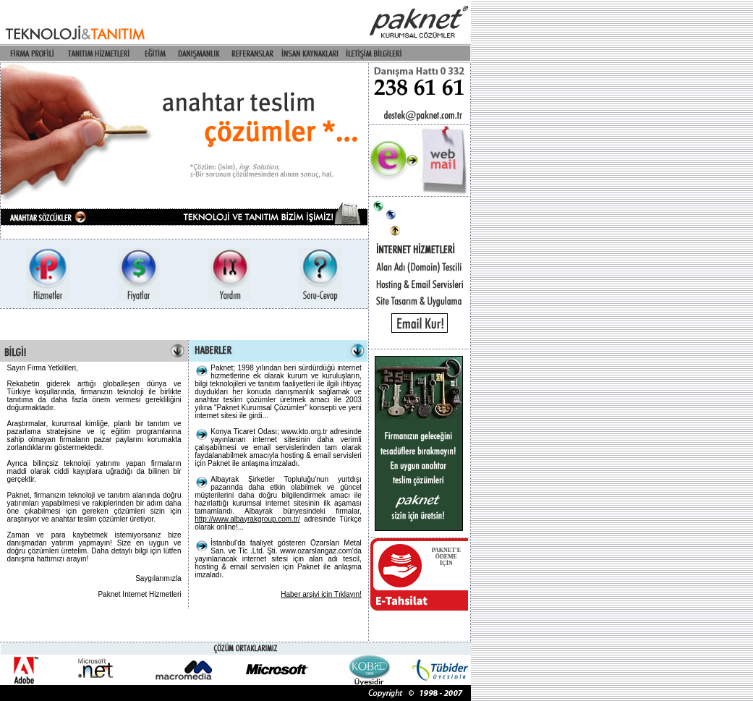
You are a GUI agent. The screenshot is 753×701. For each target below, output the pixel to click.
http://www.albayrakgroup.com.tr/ (247, 519)
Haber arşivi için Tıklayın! (321, 594)
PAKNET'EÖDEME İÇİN (446, 556)
